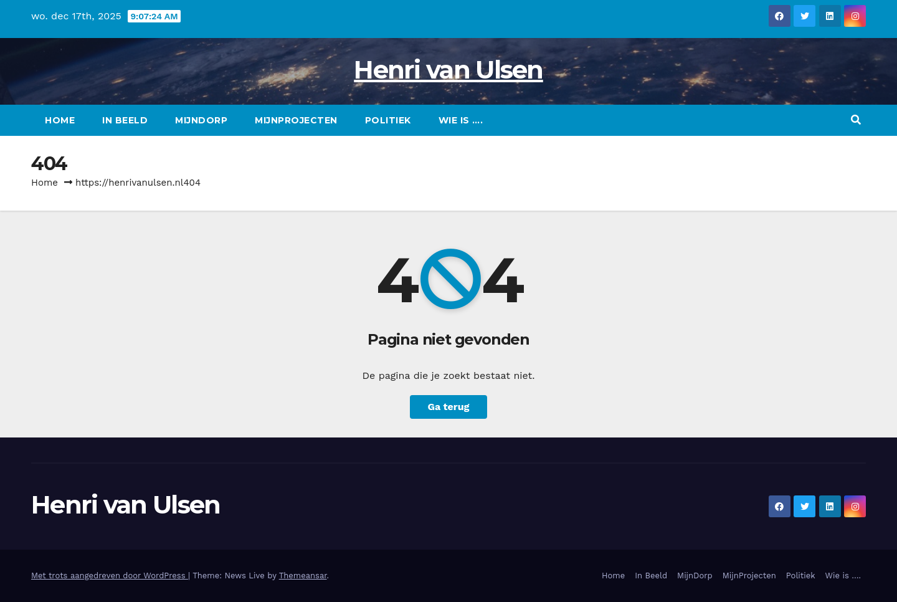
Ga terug (448, 407)
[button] (856, 120)
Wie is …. (461, 120)
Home (60, 120)
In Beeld (125, 120)
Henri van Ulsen (448, 69)
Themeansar (303, 575)
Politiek (388, 120)
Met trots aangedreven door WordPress (109, 575)
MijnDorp (201, 120)
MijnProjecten (296, 120)
